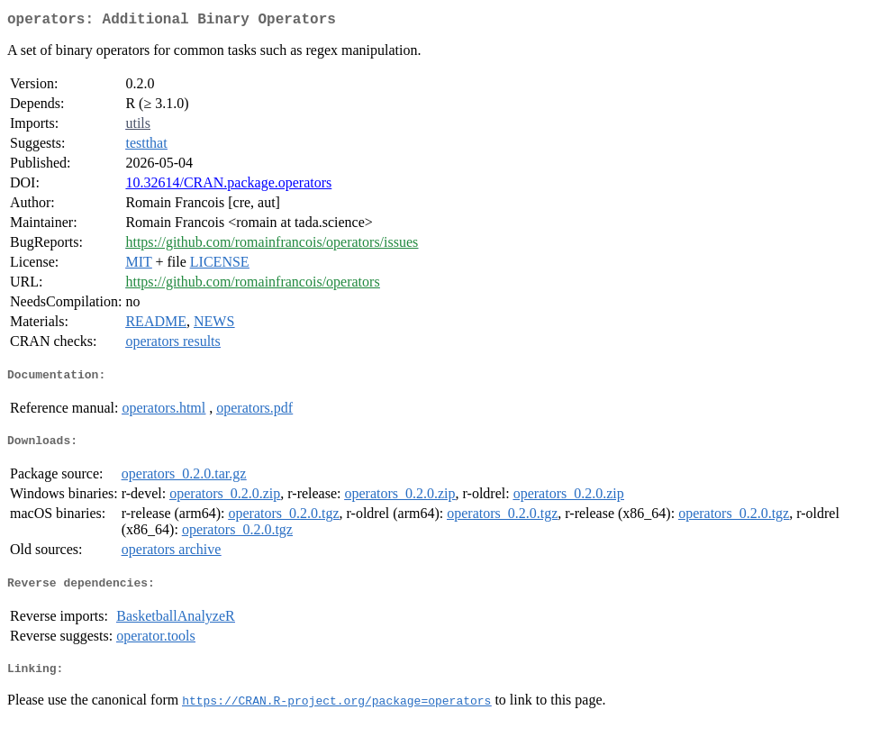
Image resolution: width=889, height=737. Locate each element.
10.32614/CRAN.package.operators (228, 186)
